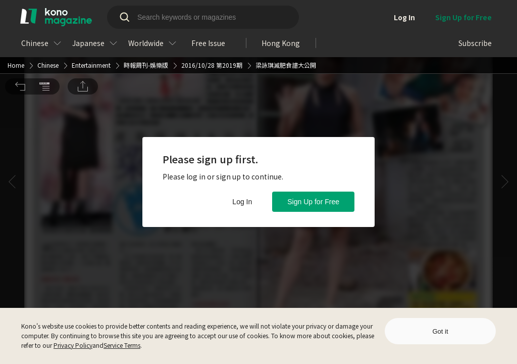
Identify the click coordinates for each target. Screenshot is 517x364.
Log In (242, 202)
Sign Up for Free (313, 202)
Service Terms (122, 345)
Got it (440, 331)
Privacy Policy (73, 345)
